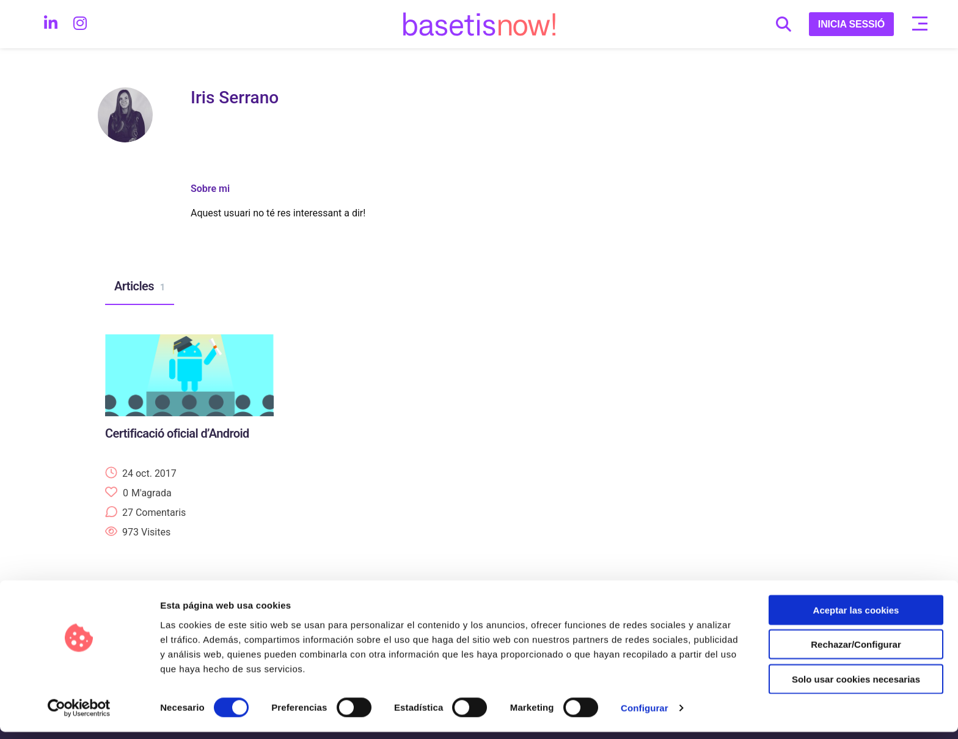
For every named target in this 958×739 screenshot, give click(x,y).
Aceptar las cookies (856, 616)
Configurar (644, 715)
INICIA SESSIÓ (851, 24)
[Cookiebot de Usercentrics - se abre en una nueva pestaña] (79, 715)
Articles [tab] (139, 287)
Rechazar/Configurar (856, 651)
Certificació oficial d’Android (177, 433)
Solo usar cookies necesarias (856, 685)
